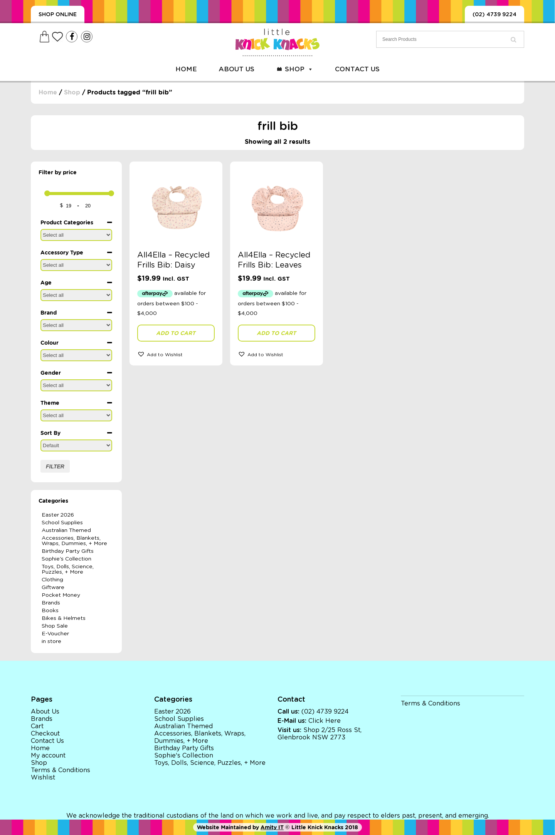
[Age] (76, 295)
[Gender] (76, 385)
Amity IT (272, 827)
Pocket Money (61, 595)
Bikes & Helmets (64, 618)
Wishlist (43, 777)
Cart (37, 726)
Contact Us (357, 69)
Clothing (52, 579)
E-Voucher (55, 633)
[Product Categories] (76, 235)
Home (186, 69)
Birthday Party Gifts (68, 551)
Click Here (324, 721)
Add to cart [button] (175, 333)
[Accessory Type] (76, 265)
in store (51, 641)
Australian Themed (66, 530)
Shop (299, 69)
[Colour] (76, 355)
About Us (236, 69)
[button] (176, 354)
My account (48, 756)
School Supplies (62, 522)
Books (50, 610)
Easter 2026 (58, 515)
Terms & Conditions (60, 770)
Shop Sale (55, 626)
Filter (55, 466)
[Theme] (76, 415)
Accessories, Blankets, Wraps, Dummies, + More (74, 540)
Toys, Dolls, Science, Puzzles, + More (68, 569)
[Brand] (76, 325)
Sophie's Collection (66, 559)
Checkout (45, 734)
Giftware (53, 587)
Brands (51, 603)
